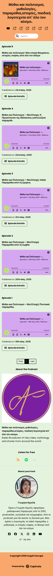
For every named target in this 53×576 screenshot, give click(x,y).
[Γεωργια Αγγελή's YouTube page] (42, 534)
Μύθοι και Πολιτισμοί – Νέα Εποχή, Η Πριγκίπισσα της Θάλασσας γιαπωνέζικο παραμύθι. (24, 117)
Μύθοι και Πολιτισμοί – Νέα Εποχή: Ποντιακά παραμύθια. (26, 306)
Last (32, 361)
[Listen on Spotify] (26, 460)
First (21, 361)
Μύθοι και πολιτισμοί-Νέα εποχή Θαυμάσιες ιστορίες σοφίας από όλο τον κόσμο (25, 54)
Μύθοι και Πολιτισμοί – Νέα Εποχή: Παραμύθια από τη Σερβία (20, 243)
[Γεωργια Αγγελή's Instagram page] (29, 534)
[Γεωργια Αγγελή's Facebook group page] (17, 534)
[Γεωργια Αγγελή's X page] (23, 534)
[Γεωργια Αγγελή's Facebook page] (11, 534)
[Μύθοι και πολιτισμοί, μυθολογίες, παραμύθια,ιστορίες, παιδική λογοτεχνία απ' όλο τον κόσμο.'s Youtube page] (8, 28)
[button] (34, 460)
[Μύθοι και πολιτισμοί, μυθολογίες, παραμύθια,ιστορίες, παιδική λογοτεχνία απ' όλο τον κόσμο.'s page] (13, 28)
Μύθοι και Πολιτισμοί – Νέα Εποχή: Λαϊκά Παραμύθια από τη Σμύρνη (24, 181)
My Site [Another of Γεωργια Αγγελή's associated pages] (25, 539)
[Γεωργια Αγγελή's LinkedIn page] (35, 534)
